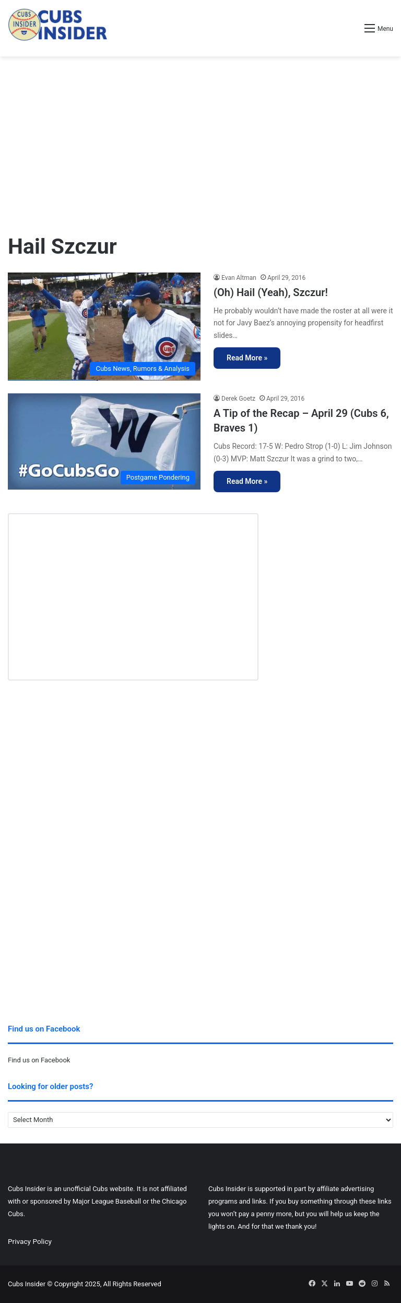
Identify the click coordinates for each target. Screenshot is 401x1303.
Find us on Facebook (39, 1060)
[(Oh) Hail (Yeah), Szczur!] (104, 327)
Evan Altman (238, 277)
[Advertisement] (200, 140)
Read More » (247, 358)
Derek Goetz (238, 398)
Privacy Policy (30, 1241)
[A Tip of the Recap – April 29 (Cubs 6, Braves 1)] (104, 441)
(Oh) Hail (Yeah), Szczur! (271, 292)
